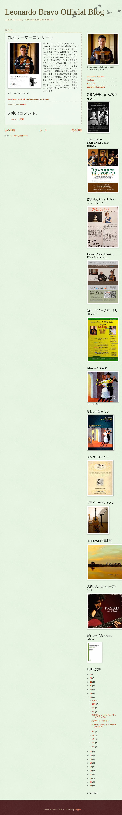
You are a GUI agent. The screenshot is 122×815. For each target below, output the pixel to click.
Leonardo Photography (96, 87)
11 (91, 774)
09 (91, 782)
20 (91, 689)
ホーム (43, 130)
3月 (93, 739)
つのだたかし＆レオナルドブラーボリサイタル (103, 716)
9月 (93, 708)
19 (91, 693)
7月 (93, 712)
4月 (93, 735)
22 (91, 682)
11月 (94, 700)
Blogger (78, 810)
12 (91, 771)
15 (91, 759)
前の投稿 (77, 130)
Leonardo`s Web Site (95, 77)
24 (91, 674)
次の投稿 (10, 130)
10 (91, 778)
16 (91, 755)
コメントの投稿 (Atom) (18, 136)
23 (91, 678)
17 (91, 752)
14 (91, 763)
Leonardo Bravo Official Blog (54, 11)
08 (91, 786)
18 (91, 697)
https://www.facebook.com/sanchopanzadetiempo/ (28, 99)
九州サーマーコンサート (101, 721)
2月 (93, 743)
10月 (94, 704)
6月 (93, 732)
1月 (93, 747)
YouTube (90, 80)
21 (91, 686)
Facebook (91, 84)
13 (91, 767)
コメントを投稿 (17, 119)
